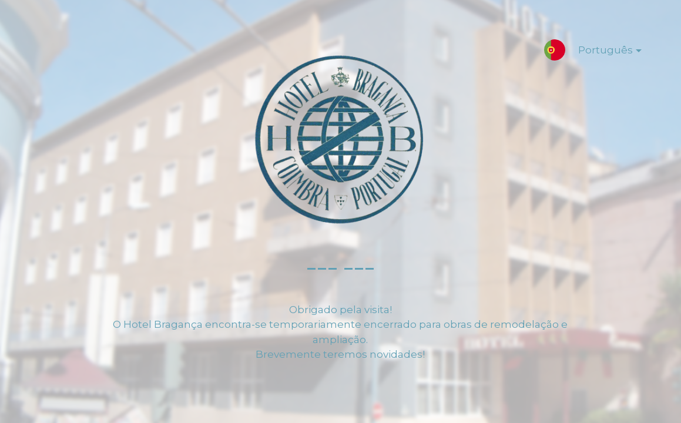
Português (600, 52)
